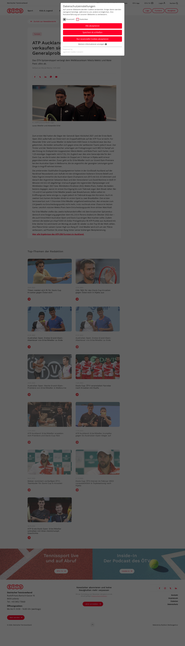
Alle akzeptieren (92, 25)
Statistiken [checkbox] (84, 19)
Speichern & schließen (92, 32)
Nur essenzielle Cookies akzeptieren (93, 39)
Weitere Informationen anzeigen (92, 44)
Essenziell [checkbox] (70, 19)
